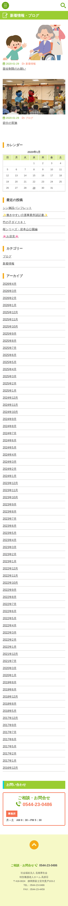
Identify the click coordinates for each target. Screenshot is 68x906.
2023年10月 (10, 497)
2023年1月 (10, 561)
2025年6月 (10, 355)
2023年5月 (10, 532)
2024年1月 (10, 476)
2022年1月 (10, 646)
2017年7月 (10, 732)
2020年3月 (10, 668)
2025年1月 (10, 390)
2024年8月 (10, 426)
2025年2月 (10, 383)
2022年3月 (10, 632)
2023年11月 (10, 490)
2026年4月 (10, 283)
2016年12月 (10, 767)
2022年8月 (10, 597)
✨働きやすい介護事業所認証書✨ (25, 215)
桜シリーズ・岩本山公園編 (20, 229)
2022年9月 (10, 589)
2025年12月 (10, 312)
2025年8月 (10, 340)
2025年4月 (10, 369)
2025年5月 (10, 362)
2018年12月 (10, 696)
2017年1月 (10, 760)
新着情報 (8, 263)
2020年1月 (10, 675)
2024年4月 (10, 454)
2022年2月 (10, 639)
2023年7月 (10, 518)
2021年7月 (10, 661)
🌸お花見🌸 (11, 236)
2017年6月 (10, 739)
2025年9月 (10, 333)
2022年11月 (10, 575)
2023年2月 (10, 554)
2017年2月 (10, 753)
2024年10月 (10, 411)
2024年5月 (10, 447)
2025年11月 (10, 319)
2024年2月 (10, 468)
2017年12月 (10, 718)
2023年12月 (10, 483)
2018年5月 (10, 710)
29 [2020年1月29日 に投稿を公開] (34, 187)
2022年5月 (10, 618)
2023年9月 (10, 504)
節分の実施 (10, 122)
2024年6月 (10, 440)
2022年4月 (10, 625)
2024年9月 (10, 419)
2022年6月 (10, 611)
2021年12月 (10, 653)
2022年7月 (10, 604)
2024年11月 (10, 404)
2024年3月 (10, 461)
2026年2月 (10, 298)
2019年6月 (10, 689)
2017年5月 (10, 746)
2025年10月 (10, 326)
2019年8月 (10, 682)
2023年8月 (10, 511)
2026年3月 (10, 291)
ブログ (7, 256)
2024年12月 (10, 397)
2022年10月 (10, 582)
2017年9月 (10, 725)
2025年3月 (10, 376)
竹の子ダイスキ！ (14, 222)
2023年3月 (10, 547)
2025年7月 (10, 347)
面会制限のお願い (14, 68)
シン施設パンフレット (17, 207)
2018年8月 (10, 703)
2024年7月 (10, 433)
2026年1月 (10, 305)
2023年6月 (10, 525)
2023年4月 (10, 540)
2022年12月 (10, 568)
